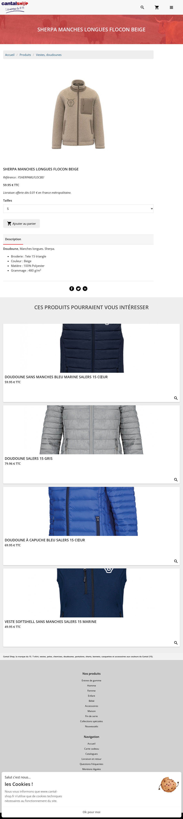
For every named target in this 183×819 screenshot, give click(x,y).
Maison (92, 711)
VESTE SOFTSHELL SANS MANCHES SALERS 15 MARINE (50, 621)
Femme (91, 690)
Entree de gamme (91, 680)
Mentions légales (91, 769)
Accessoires (91, 706)
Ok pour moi (91, 812)
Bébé (91, 701)
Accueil (9, 55)
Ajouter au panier (21, 223)
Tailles (7, 200)
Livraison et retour (91, 759)
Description (13, 239)
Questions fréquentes (91, 764)
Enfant (91, 695)
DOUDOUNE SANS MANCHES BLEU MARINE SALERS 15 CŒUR (56, 377)
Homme (91, 685)
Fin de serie (91, 716)
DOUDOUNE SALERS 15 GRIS (29, 458)
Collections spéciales (91, 721)
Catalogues (91, 753)
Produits (25, 55)
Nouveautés (91, 726)
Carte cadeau (91, 748)
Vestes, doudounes (49, 55)
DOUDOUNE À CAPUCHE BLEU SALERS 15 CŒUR (45, 540)
